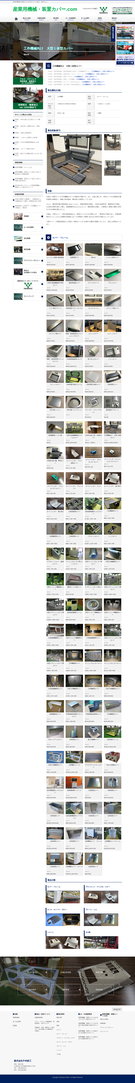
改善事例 (65, 990)
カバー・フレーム (60, 238)
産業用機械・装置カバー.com (45, 9)
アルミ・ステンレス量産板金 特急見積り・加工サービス (44, 1022)
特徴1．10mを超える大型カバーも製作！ (27, 120)
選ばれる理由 (32, 972)
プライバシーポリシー (106, 1027)
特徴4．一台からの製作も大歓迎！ (27, 137)
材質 (58, 1021)
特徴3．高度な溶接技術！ (24, 133)
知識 (16, 1014)
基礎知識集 (16, 1017)
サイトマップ (104, 1031)
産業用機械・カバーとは (23, 167)
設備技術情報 (66, 972)
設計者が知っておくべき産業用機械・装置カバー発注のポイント (28, 186)
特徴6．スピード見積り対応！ (25, 149)
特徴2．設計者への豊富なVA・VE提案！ (27, 127)
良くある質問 (17, 1021)
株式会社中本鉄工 (65, 1077)
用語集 (15, 1025)
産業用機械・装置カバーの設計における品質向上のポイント (88, 1031)
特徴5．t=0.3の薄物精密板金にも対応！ (27, 143)
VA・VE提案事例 (86, 1014)
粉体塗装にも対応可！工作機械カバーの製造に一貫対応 (28, 207)
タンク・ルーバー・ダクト (64, 1042)
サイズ (59, 1030)
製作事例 (61, 1014)
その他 (59, 1054)
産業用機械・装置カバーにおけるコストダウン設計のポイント (88, 1018)
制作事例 (32, 990)
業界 (58, 1025)
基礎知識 (99, 972)
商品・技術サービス (43, 1014)
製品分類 (59, 1017)
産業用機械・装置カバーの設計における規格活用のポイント (88, 1037)
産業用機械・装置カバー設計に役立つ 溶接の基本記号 (28, 180)
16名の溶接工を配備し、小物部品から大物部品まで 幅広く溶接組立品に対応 (28, 200)
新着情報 (99, 990)
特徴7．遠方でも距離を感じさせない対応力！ (28, 154)
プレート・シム (61, 1046)
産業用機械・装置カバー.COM (109, 1015)
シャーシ (59, 1050)
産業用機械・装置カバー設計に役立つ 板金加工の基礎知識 (28, 173)
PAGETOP (117, 1009)
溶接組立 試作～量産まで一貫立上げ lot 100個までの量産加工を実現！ (44, 1029)
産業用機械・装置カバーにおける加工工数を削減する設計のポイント (88, 1025)
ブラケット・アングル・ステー (66, 1038)
